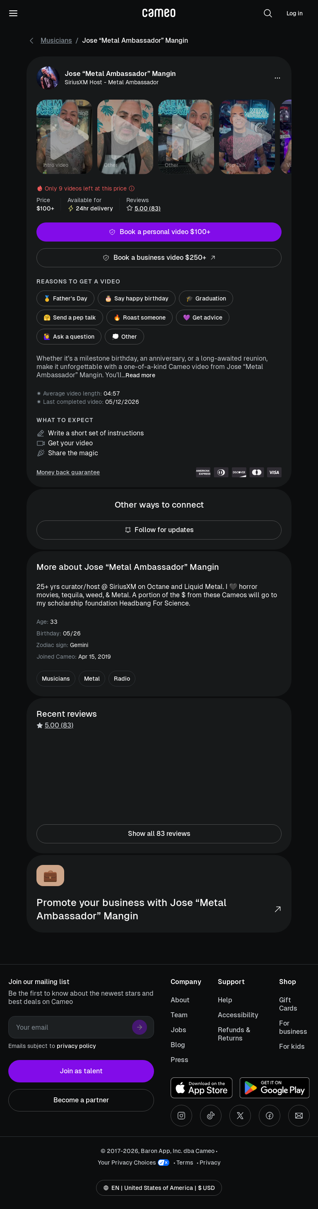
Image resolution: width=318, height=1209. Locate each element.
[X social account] (240, 1115)
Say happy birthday (136, 298)
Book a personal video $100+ (159, 232)
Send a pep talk (70, 317)
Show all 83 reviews (159, 834)
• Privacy (209, 1162)
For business (293, 1027)
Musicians (56, 40)
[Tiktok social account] (211, 1115)
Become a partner (81, 1100)
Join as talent (81, 1071)
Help (225, 1000)
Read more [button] (140, 375)
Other (124, 336)
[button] (268, 13)
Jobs (178, 1030)
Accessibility (238, 1015)
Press (179, 1060)
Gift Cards (288, 1004)
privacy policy (76, 1046)
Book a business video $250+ (159, 258)
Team (179, 1015)
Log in (294, 13)
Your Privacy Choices (127, 1162)
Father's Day (65, 298)
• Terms (183, 1162)
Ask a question (69, 336)
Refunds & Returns (234, 1034)
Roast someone (139, 317)
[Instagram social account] (181, 1115)
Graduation (206, 298)
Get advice (202, 317)
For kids (292, 1046)
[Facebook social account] (269, 1115)
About (180, 1000)
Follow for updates (159, 530)
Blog (178, 1045)
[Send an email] (299, 1115)
